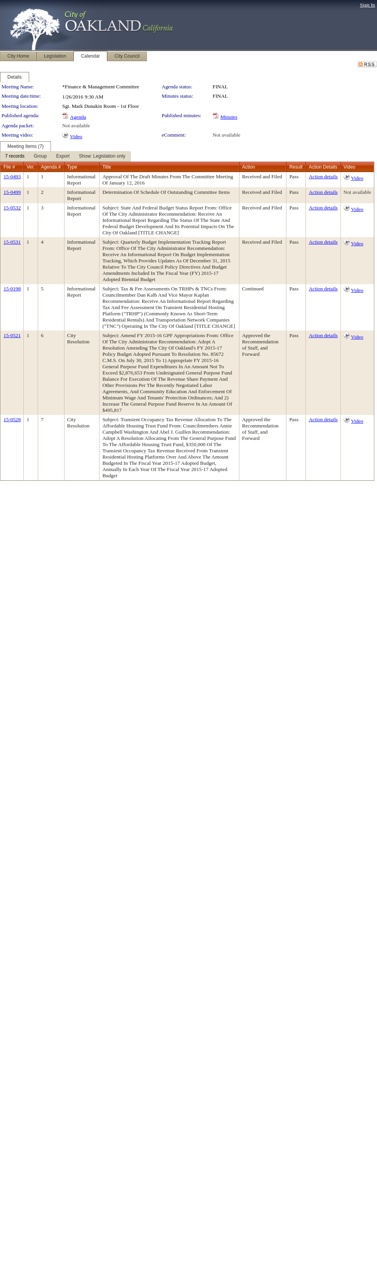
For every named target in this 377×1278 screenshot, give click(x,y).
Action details (323, 176)
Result (295, 167)
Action (248, 167)
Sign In (367, 5)
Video (76, 136)
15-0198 (12, 289)
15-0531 (12, 242)
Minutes (228, 117)
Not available (76, 125)
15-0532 (12, 208)
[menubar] (65, 156)
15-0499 (12, 192)
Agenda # (51, 167)
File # (9, 167)
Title (106, 167)
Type (72, 167)
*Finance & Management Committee (100, 87)
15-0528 (12, 419)
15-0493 (12, 176)
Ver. (30, 167)
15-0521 (12, 335)
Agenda (78, 117)
